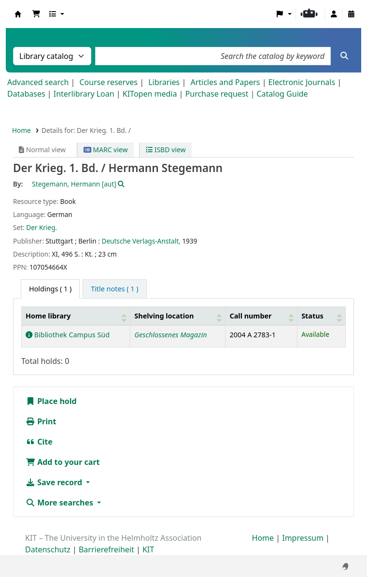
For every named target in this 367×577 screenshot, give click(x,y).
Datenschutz (48, 549)
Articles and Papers (225, 82)
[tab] (114, 289)
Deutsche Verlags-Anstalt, (140, 240)
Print (41, 421)
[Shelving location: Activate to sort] (178, 315)
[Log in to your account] (333, 14)
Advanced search (38, 82)
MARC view (106, 149)
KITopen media (150, 93)
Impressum (303, 538)
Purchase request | (221, 93)
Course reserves (108, 82)
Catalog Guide (282, 93)
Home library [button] (48, 315)
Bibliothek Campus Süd (68, 334)
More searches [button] (60, 502)
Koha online (17, 14)
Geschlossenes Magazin (170, 334)
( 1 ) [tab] (50, 288)
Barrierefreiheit (106, 549)
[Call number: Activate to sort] (261, 315)
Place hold (51, 401)
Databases (26, 93)
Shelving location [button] (164, 315)
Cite (39, 441)
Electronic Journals (302, 82)
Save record (55, 482)
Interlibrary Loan (84, 93)
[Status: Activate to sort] (321, 315)
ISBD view (165, 149)
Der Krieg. (41, 227)
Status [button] (312, 315)
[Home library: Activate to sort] (76, 315)
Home (21, 130)
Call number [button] (250, 315)
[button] (36, 14)
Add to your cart (63, 462)
